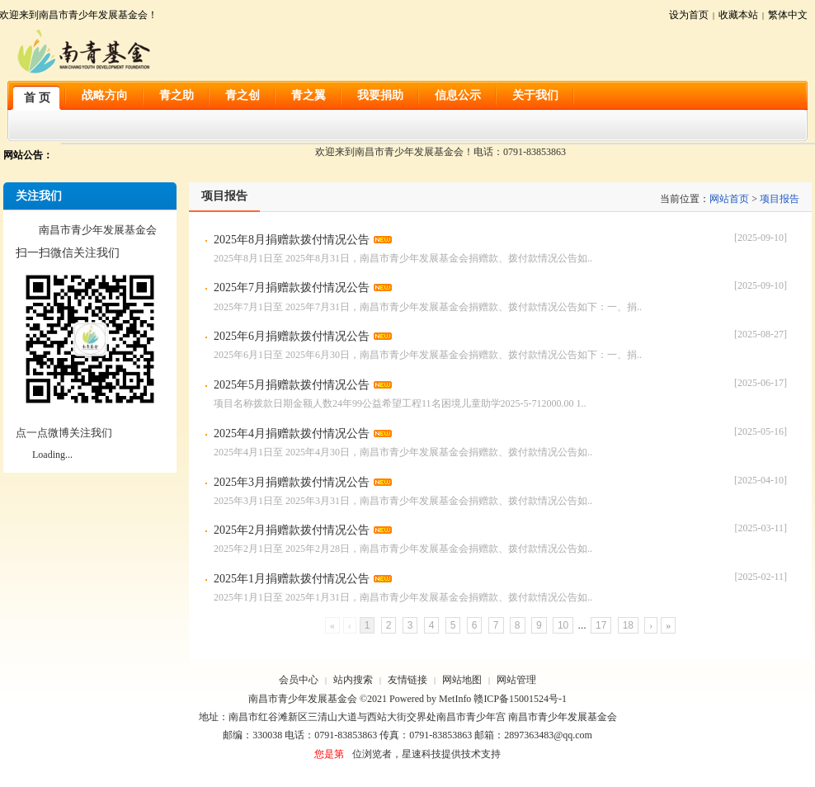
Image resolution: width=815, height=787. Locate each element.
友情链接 (407, 680)
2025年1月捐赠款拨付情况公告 (292, 579)
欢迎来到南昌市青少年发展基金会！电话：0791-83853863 (440, 152)
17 (601, 625)
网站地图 (462, 680)
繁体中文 (788, 15)
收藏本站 (738, 15)
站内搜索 (353, 680)
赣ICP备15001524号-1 (520, 699)
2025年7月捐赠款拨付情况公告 (292, 287)
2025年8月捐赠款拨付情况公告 (292, 239)
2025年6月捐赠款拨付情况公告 (292, 336)
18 (628, 625)
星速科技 (421, 754)
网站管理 (516, 680)
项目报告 (779, 199)
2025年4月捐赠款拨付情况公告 (292, 433)
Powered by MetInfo (430, 699)
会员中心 (298, 680)
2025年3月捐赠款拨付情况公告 (292, 482)
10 (563, 625)
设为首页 (689, 15)
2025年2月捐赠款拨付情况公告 (292, 530)
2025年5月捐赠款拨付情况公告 (292, 385)
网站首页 (729, 199)
